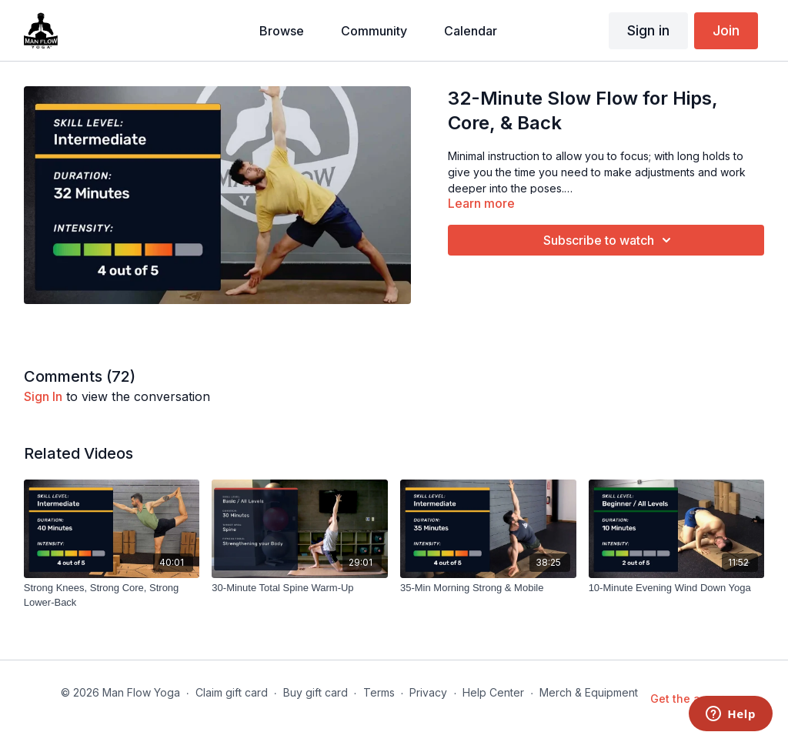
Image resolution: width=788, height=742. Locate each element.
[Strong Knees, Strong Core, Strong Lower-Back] (112, 595)
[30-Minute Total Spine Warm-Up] (300, 588)
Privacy (428, 692)
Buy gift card (315, 692)
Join (726, 30)
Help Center (493, 692)
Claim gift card (231, 692)
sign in (43, 396)
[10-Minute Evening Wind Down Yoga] (677, 588)
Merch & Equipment (588, 692)
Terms (379, 692)
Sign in (648, 30)
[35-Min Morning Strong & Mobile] (488, 588)
